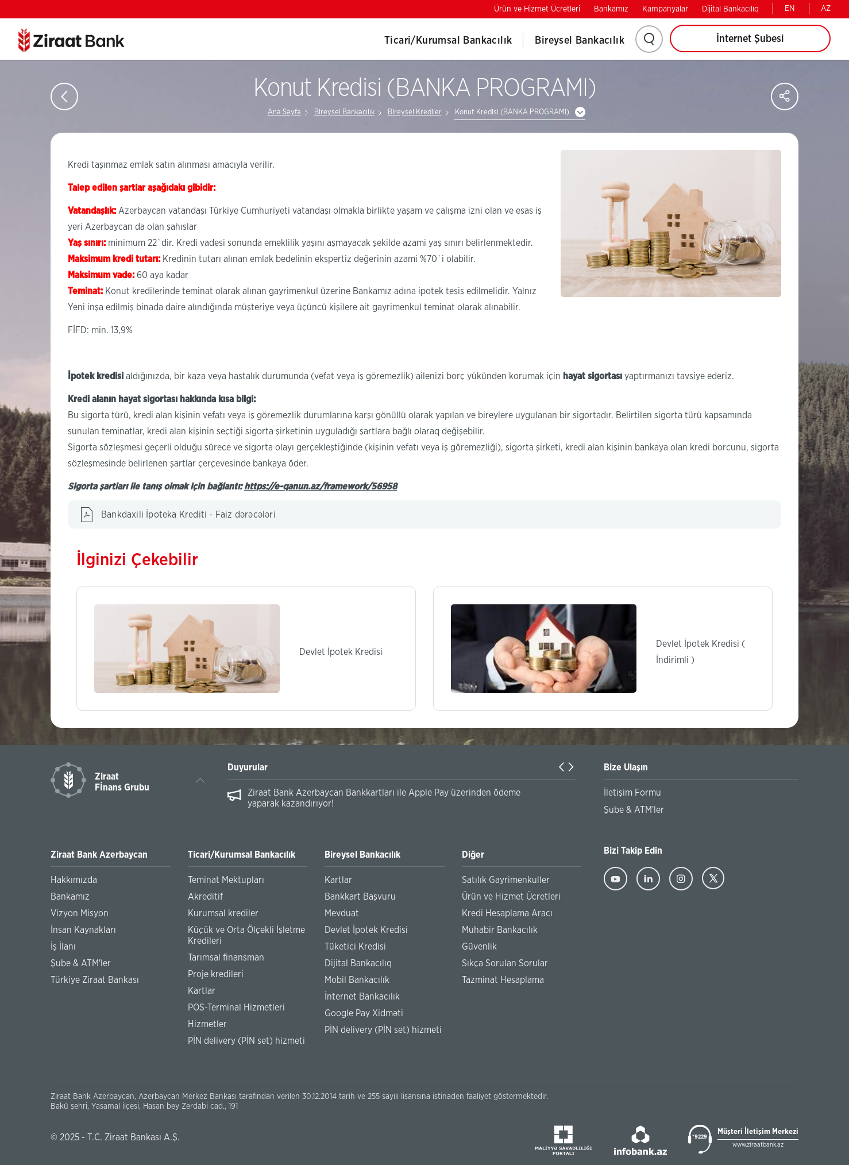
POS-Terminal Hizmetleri (236, 1007)
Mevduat (342, 913)
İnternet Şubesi (750, 39)
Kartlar (201, 991)
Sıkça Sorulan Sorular (505, 963)
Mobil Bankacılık (357, 980)
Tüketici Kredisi (355, 946)
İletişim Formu (632, 792)
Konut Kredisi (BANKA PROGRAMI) (512, 112)
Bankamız (611, 9)
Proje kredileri (216, 974)
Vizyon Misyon (80, 913)
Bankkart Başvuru (360, 896)
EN (790, 9)
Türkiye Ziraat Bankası (95, 980)
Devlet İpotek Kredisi (366, 930)
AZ (826, 9)
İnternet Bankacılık (362, 996)
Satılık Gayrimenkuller (506, 880)
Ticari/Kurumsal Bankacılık (448, 41)
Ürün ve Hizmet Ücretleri (537, 9)
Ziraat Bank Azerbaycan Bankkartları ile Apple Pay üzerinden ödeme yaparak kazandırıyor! (384, 798)
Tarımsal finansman (226, 957)
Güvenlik (479, 946)
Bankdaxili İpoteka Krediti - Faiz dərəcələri (188, 514)
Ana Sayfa (284, 112)
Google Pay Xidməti (364, 1013)
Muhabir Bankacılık (500, 930)
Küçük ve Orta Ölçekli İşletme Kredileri (246, 935)
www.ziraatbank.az (758, 1144)
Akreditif (205, 896)
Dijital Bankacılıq (730, 9)
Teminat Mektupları (226, 880)
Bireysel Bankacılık (579, 41)
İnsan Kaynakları (83, 930)
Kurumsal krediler (223, 913)
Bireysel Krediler (415, 112)
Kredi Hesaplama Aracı (507, 913)
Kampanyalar (665, 9)
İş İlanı (63, 946)
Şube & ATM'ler (81, 963)
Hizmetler (207, 1024)
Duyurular (247, 767)
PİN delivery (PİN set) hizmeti (246, 1041)
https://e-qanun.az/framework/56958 (320, 486)
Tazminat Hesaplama (503, 980)
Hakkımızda (74, 880)
